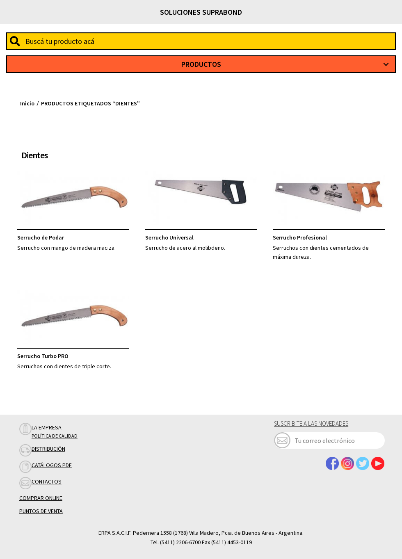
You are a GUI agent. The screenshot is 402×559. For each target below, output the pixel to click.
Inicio (27, 103)
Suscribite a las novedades (311, 423)
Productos (201, 64)
